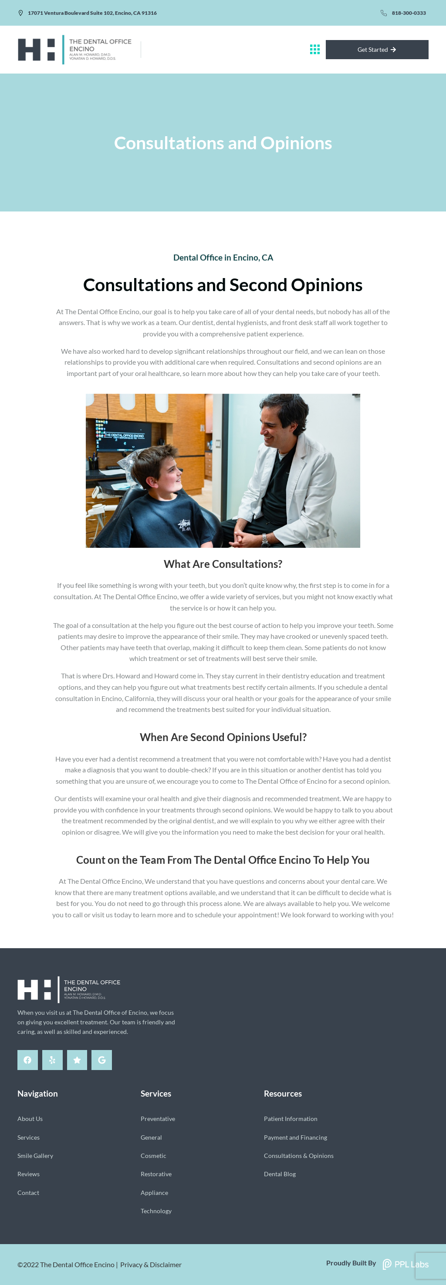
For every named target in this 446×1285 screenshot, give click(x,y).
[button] (315, 49)
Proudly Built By (351, 1262)
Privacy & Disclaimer (151, 1264)
